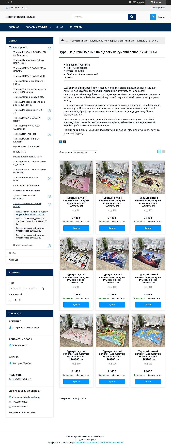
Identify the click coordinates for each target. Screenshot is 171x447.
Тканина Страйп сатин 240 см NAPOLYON (28, 61)
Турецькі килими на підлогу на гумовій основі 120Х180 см (30, 229)
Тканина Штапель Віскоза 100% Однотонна (29, 163)
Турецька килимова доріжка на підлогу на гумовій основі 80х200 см (31, 221)
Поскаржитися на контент (85, 442)
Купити (76, 228)
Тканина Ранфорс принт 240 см (27, 111)
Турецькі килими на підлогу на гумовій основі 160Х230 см (30, 236)
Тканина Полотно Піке (24, 134)
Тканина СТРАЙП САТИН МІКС (29, 76)
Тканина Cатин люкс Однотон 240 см (28, 82)
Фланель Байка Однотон (26, 185)
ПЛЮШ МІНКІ (19, 152)
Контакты (75, 27)
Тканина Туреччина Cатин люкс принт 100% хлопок (29, 90)
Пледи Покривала (22, 245)
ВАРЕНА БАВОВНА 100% (26, 190)
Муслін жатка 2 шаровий (26, 146)
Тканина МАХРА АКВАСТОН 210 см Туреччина (29, 53)
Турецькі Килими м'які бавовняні (24, 197)
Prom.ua (101, 436)
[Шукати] (132, 17)
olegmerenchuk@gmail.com (25, 397)
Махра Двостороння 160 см (27, 156)
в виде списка (163, 152)
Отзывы (13, 259)
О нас (59, 27)
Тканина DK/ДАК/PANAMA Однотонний (26, 127)
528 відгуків (138, 2)
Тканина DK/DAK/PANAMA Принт (26, 119)
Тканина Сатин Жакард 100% (28, 97)
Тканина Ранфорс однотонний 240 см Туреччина (29, 103)
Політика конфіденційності (111, 442)
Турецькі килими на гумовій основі (88, 40)
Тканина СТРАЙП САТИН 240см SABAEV (29, 69)
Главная (14, 27)
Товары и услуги (36, 27)
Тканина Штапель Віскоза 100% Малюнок (29, 171)
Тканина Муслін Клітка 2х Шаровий (26, 140)
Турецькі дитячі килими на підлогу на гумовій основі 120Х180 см (76, 201)
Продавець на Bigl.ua (86, 439)
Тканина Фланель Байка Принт (25, 179)
